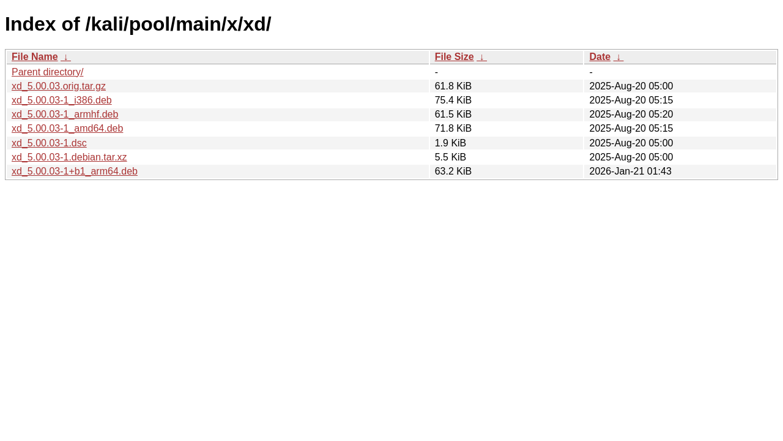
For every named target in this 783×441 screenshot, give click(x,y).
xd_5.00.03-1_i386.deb (62, 100)
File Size (454, 56)
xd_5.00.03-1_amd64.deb (67, 128)
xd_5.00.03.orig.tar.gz (59, 86)
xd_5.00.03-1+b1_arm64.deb (75, 171)
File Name (35, 56)
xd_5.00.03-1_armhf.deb (65, 114)
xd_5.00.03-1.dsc (49, 143)
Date (599, 56)
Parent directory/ (47, 72)
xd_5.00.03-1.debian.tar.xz (69, 157)
